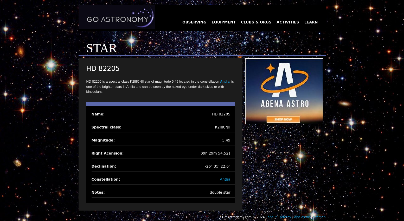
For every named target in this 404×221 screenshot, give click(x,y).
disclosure (302, 217)
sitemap (319, 217)
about (272, 217)
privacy (285, 217)
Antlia (224, 81)
